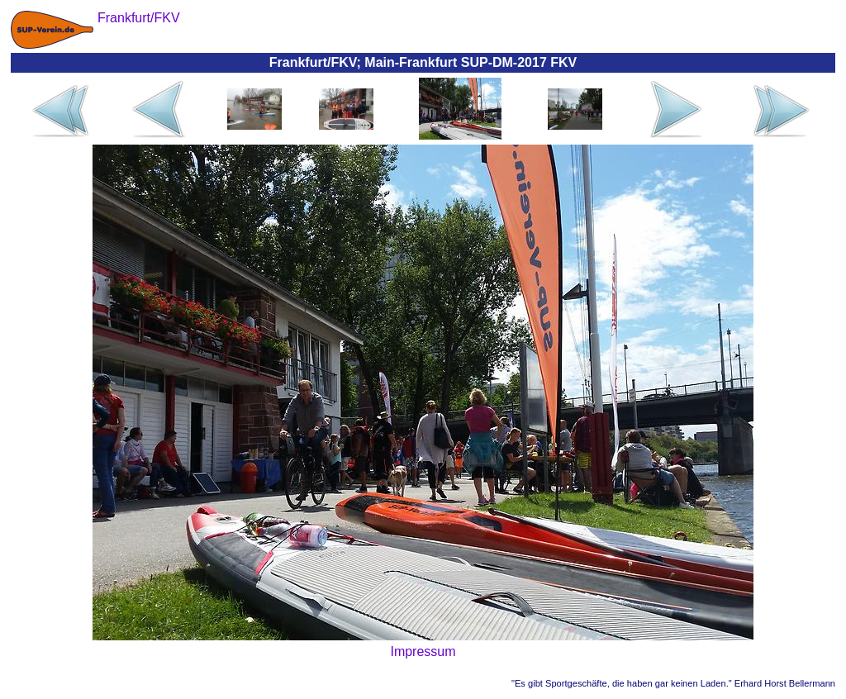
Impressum (422, 651)
